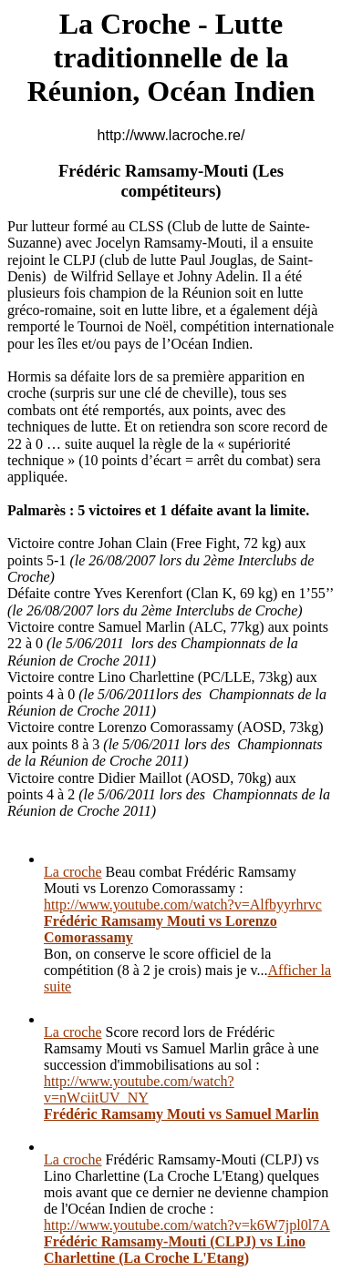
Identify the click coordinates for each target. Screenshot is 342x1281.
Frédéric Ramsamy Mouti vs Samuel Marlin (181, 1114)
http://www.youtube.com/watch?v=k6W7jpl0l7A (187, 1225)
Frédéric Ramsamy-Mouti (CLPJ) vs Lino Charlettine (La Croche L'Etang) (175, 1250)
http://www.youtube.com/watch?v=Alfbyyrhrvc (183, 904)
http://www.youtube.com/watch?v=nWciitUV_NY (139, 1089)
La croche (73, 871)
